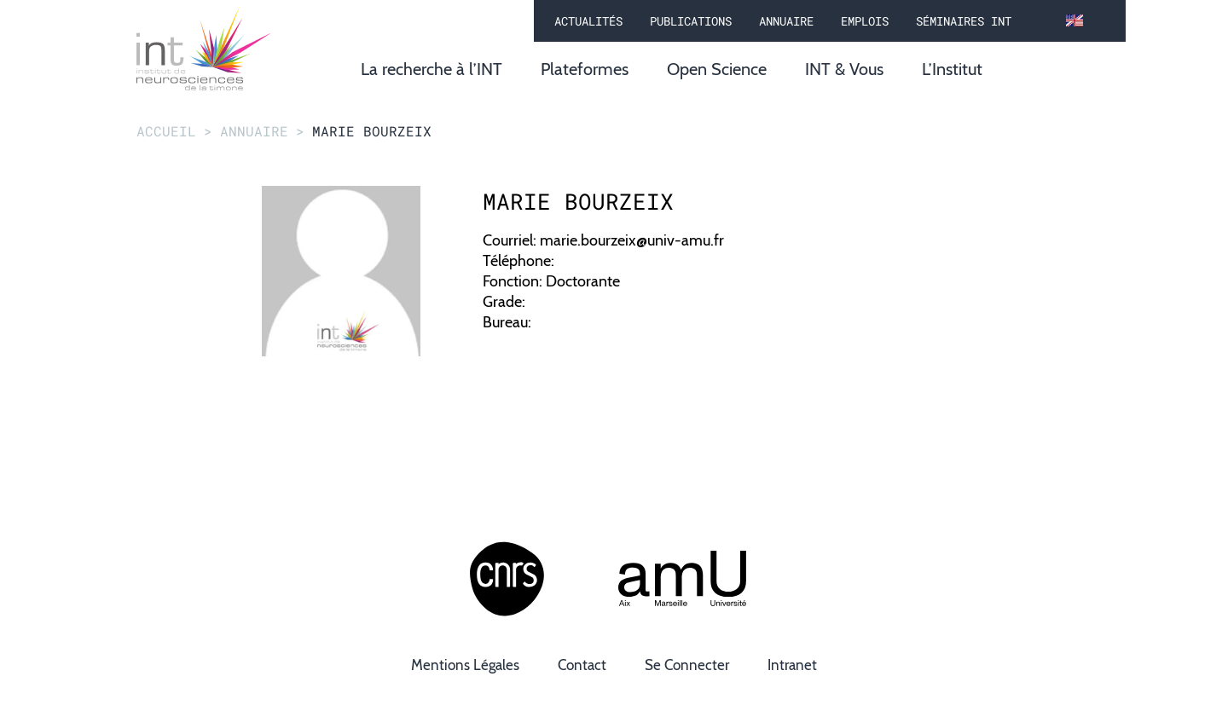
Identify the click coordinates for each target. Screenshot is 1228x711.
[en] (1074, 21)
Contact (582, 664)
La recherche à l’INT (431, 69)
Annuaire (786, 21)
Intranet (792, 664)
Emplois (865, 21)
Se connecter (687, 664)
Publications (691, 21)
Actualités (588, 21)
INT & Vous (844, 69)
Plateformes (584, 69)
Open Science (717, 69)
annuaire (254, 131)
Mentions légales (465, 664)
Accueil (166, 131)
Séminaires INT (963, 21)
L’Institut (952, 69)
